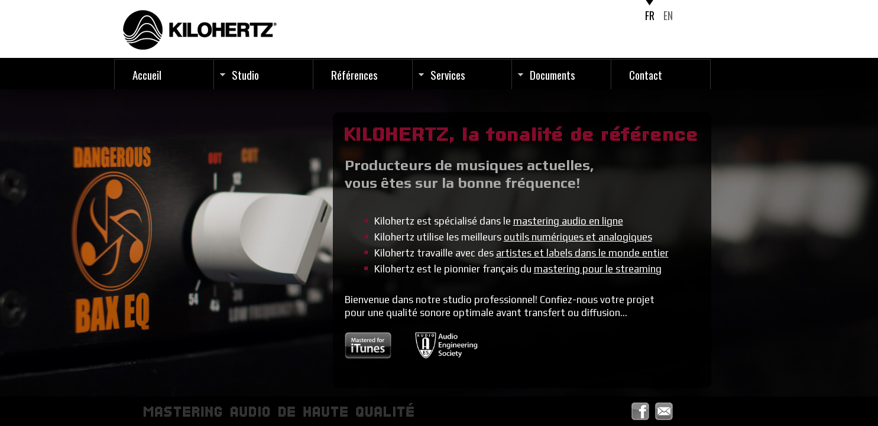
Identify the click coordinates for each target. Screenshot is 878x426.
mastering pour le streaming (598, 269)
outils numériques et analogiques (578, 237)
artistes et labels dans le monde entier (582, 253)
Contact (645, 74)
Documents (552, 74)
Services (447, 74)
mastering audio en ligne (568, 221)
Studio (245, 74)
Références (354, 74)
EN (668, 15)
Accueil (146, 74)
